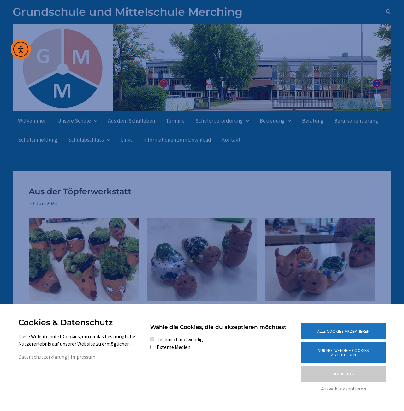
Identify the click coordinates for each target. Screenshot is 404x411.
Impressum (83, 357)
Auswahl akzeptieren (343, 388)
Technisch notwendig (180, 339)
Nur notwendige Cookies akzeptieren (343, 353)
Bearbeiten (343, 374)
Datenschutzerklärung (42, 357)
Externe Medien (173, 347)
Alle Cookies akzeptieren (343, 331)
